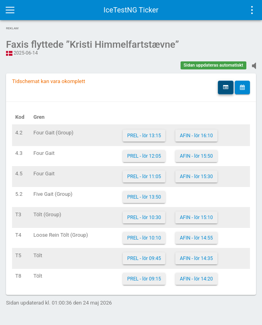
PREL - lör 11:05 (144, 176)
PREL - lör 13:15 (144, 135)
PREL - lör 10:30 (144, 217)
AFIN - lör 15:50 (196, 156)
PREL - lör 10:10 (144, 238)
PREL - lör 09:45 (144, 258)
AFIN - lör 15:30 (196, 176)
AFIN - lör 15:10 (196, 217)
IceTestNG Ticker (131, 10)
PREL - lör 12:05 (144, 156)
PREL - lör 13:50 (144, 197)
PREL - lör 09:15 (144, 279)
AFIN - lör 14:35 (196, 258)
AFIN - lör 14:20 (196, 279)
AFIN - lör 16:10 (196, 135)
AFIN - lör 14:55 (196, 238)
